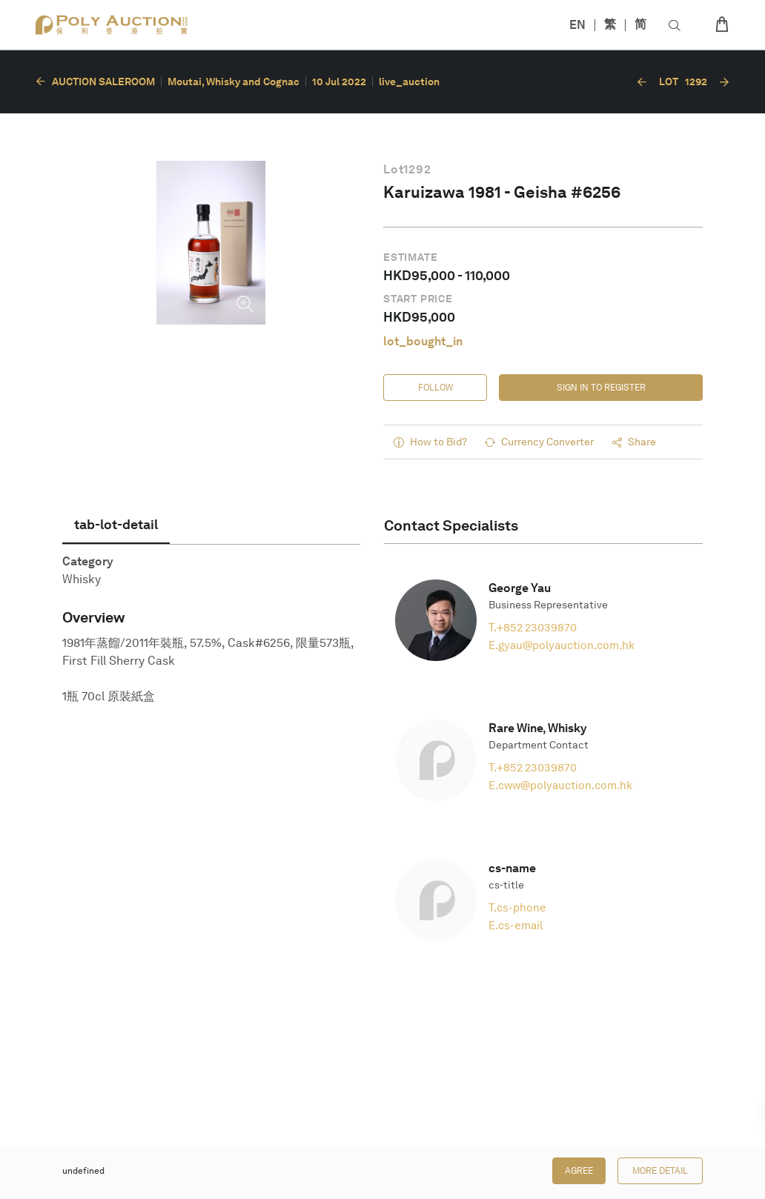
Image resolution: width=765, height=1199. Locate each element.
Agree (579, 1171)
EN (577, 25)
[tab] (116, 524)
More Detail (660, 1171)
